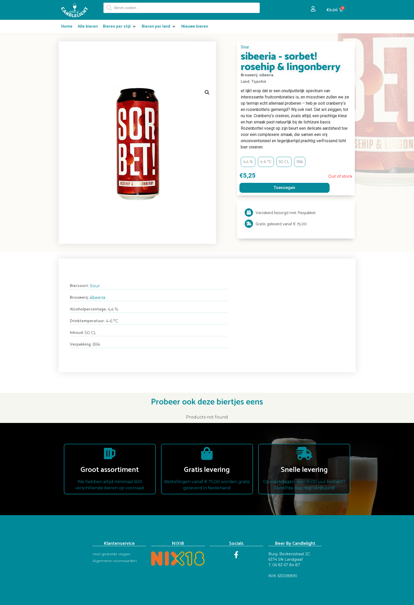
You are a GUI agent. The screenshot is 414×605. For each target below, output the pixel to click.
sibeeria (97, 297)
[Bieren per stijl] (120, 26)
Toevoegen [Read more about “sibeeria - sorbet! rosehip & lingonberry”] (284, 187)
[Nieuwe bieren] (194, 26)
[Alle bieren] (88, 26)
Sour (245, 47)
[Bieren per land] (159, 26)
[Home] (66, 26)
